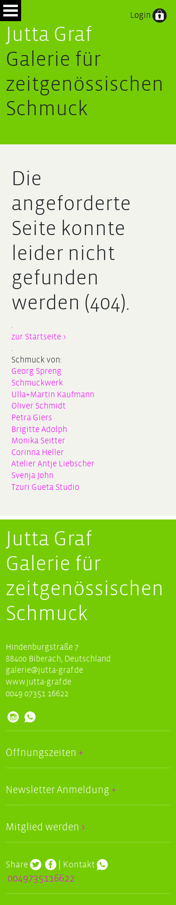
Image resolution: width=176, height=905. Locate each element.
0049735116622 (41, 878)
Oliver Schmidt (38, 405)
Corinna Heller (37, 452)
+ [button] (80, 753)
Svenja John (32, 475)
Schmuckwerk (37, 382)
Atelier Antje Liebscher (52, 463)
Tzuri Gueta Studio (45, 487)
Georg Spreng (36, 371)
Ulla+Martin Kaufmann (52, 394)
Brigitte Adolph (39, 429)
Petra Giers (31, 417)
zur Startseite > (38, 336)
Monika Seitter (38, 440)
